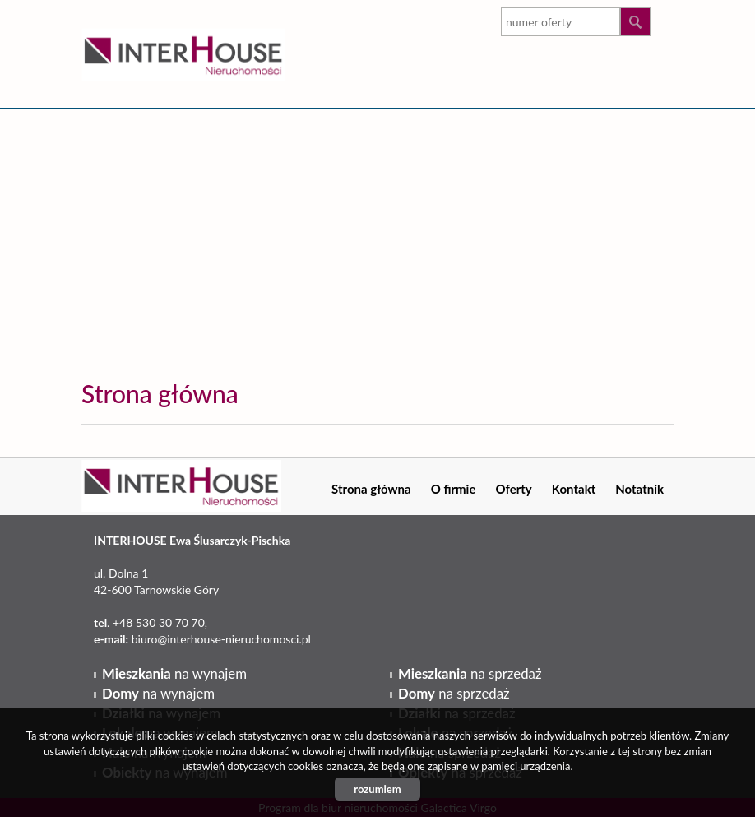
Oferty (513, 488)
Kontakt (574, 488)
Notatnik (639, 488)
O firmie (453, 488)
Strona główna (371, 488)
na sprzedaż (469, 673)
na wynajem (174, 673)
